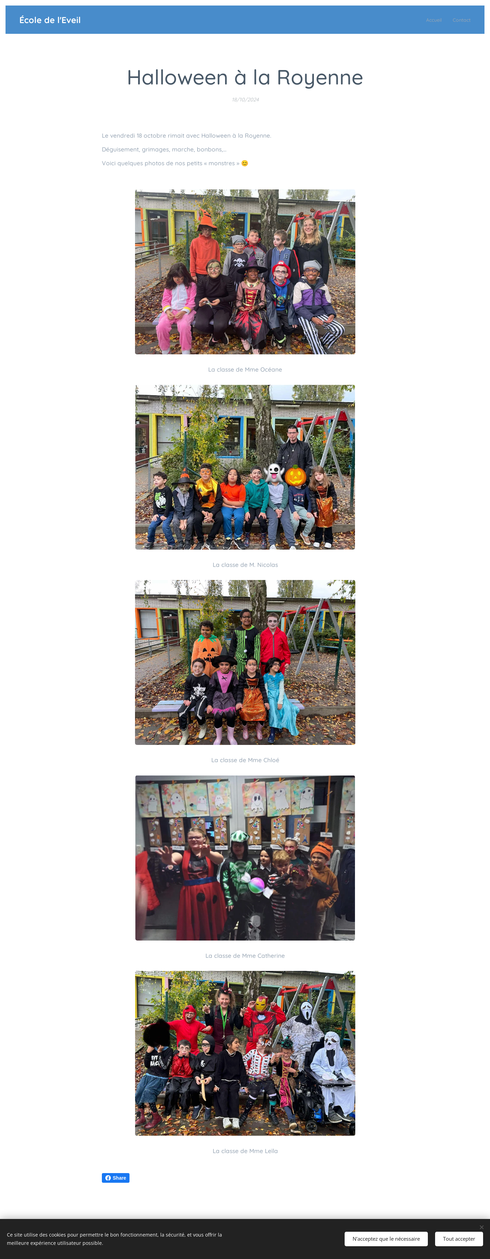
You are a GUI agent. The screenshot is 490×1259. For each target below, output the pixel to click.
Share (115, 1178)
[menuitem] (429, 19)
